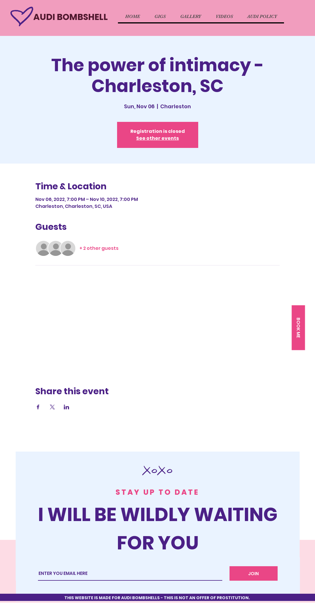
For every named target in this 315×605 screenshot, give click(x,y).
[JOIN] (254, 573)
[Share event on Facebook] (38, 407)
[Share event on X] (52, 407)
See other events (157, 138)
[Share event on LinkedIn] (66, 407)
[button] (298, 327)
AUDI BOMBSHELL (70, 17)
